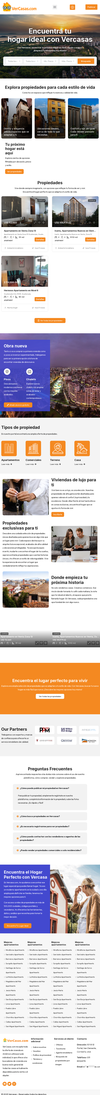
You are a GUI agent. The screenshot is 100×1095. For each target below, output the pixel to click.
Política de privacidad (42, 1055)
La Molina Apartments (15, 977)
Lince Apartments (13, 1004)
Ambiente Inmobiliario (15, 248)
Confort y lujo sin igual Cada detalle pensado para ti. (82, 131)
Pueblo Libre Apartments (11, 1010)
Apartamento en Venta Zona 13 (20, 230)
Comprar (41, 200)
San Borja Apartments (15, 999)
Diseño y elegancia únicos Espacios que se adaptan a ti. (16, 131)
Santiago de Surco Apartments (13, 970)
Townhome (60, 1049)
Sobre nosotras (39, 1047)
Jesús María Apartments (10, 992)
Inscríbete (57, 514)
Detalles (40, 239)
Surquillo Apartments (14, 963)
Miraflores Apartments (15, 950)
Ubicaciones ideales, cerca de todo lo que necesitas (49, 131)
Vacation (37, 1051)
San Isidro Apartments (15, 954)
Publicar (91, 7)
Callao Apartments (13, 1022)
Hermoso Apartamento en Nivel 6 (21, 290)
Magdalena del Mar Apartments (13, 983)
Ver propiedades (14, 171)
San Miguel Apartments (15, 1026)
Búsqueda (86, 61)
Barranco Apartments (15, 959)
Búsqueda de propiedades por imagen (62, 1060)
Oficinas (59, 1045)
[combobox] (14, 61)
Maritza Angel (12, 308)
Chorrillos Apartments (15, 1017)
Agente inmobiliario (64, 1053)
